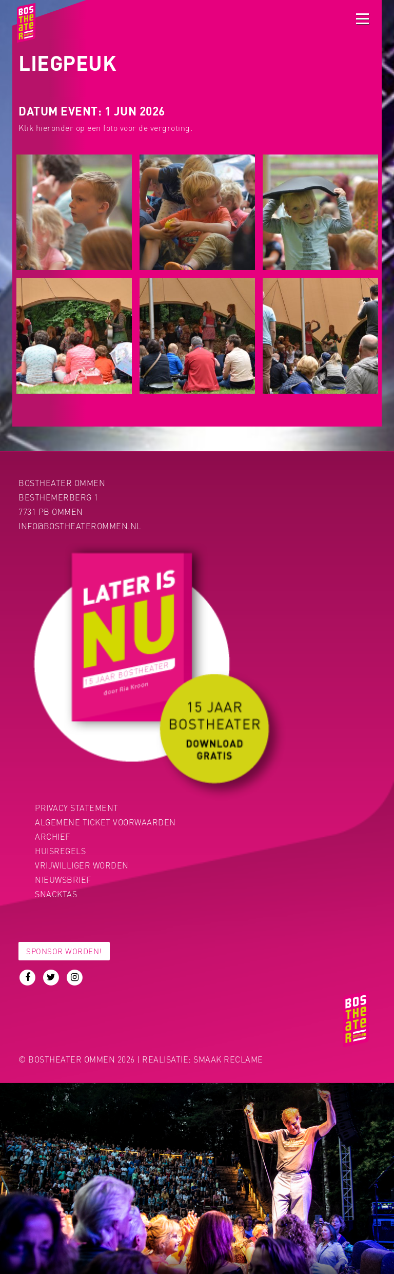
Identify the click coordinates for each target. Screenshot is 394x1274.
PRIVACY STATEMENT (77, 807)
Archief (52, 836)
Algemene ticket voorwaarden (105, 822)
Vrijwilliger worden (82, 865)
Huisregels (60, 850)
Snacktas (56, 894)
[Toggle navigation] (362, 19)
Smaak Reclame (228, 1059)
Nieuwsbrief (63, 879)
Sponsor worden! (64, 951)
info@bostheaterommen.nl (80, 525)
